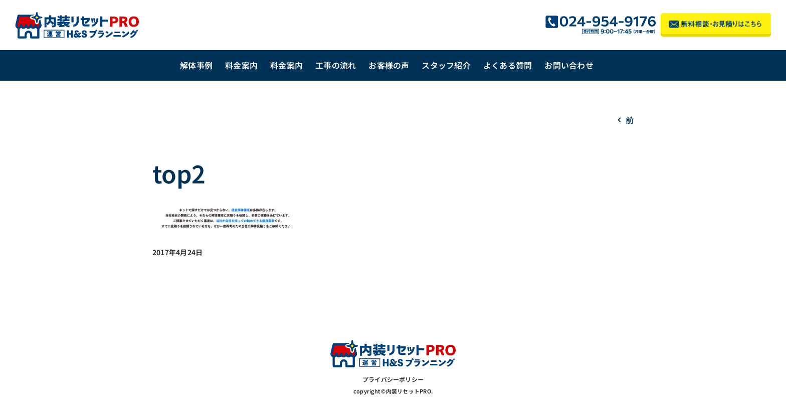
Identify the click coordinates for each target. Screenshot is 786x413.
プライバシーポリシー (393, 379)
